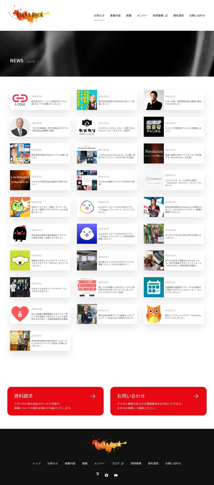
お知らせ (99, 15)
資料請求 (178, 15)
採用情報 (160, 15)
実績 (128, 15)
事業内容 (115, 15)
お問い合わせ (197, 15)
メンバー (142, 15)
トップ (37, 463)
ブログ (118, 463)
